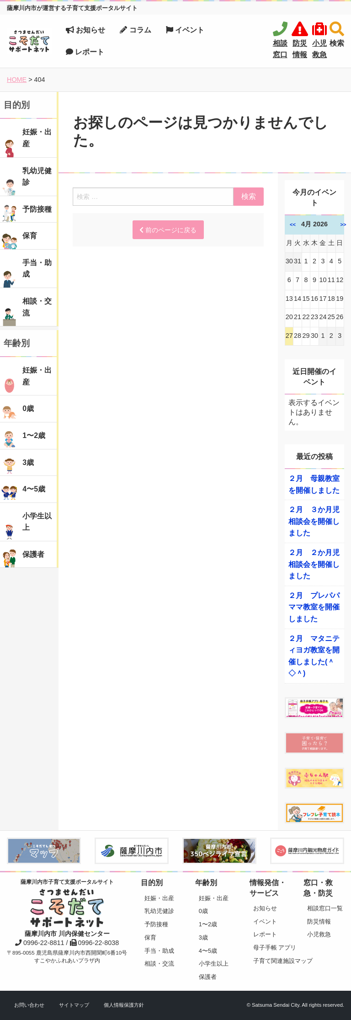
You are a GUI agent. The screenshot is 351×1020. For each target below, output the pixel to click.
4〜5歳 (208, 950)
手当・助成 (159, 950)
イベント (185, 30)
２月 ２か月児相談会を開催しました (314, 564)
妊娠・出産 (159, 898)
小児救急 (319, 934)
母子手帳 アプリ (271, 947)
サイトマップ (74, 1005)
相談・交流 (159, 963)
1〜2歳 (208, 924)
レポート (85, 52)
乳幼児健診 (159, 911)
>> (343, 224)
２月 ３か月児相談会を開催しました (314, 521)
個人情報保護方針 (124, 1005)
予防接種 (156, 924)
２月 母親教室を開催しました (314, 484)
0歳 (203, 911)
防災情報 (319, 921)
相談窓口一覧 (325, 908)
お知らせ (85, 30)
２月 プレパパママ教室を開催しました (314, 607)
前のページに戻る (168, 230)
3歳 (203, 937)
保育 (150, 937)
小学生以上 (214, 963)
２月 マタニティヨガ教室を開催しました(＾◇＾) (314, 656)
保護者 (208, 976)
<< (293, 224)
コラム (135, 30)
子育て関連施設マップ (271, 960)
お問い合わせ (29, 1005)
